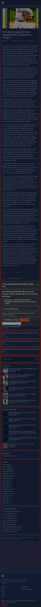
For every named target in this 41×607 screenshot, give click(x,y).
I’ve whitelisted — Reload (10, 320)
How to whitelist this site (11, 309)
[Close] (38, 285)
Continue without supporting (11, 323)
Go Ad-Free (24, 320)
